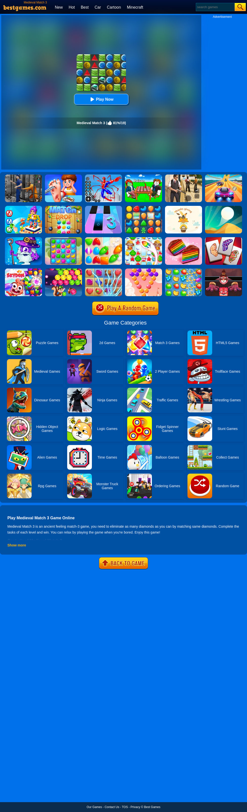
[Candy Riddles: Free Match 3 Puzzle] (143, 239)
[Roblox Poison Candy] (143, 176)
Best (85, 7)
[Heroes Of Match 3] (23, 239)
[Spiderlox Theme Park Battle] (103, 176)
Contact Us (111, 807)
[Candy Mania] (103, 270)
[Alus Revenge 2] (223, 270)
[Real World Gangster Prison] (23, 176)
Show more (16, 545)
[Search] (215, 7)
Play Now (101, 99)
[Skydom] (23, 270)
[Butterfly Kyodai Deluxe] (223, 239)
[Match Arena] (103, 239)
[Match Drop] (63, 207)
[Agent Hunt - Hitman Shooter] (183, 176)
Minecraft (135, 7)
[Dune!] (223, 207)
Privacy (135, 807)
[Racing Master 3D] (223, 176)
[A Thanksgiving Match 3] (183, 207)
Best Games (152, 807)
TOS (125, 807)
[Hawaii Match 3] (63, 239)
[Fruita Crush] (183, 270)
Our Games (94, 807)
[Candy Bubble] (143, 270)
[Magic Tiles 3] (103, 207)
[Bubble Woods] (63, 270)
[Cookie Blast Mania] (143, 207)
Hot (72, 7)
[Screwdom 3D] (23, 207)
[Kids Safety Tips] (63, 176)
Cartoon (114, 7)
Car (98, 7)
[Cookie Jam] (183, 239)
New (59, 7)
